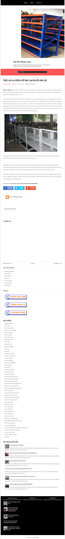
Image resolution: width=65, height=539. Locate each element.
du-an (5, 348)
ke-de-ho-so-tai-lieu (9, 355)
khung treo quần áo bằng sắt (11, 397)
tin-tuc (5, 342)
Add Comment (21, 84)
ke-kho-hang (7, 323)
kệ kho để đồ (7, 409)
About (32, 2)
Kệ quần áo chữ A (8, 374)
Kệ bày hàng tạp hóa (9, 271)
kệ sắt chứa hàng (8, 369)
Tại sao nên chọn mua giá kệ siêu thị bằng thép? (23, 183)
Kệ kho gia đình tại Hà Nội (16, 445)
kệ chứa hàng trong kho (10, 399)
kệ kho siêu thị (7, 406)
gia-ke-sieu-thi (31, 84)
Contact (38, 2)
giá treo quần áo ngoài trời (10, 385)
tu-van (5, 325)
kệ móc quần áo (8, 411)
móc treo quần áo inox (9, 434)
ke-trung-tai (7, 332)
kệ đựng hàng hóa (8, 423)
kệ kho (6, 351)
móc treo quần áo (8, 432)
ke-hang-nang (7, 358)
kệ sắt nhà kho (7, 413)
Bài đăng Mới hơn (7, 263)
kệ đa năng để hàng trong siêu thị (12, 420)
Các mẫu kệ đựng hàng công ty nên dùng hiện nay (23, 453)
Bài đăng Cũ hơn (58, 263)
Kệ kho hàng (7, 276)
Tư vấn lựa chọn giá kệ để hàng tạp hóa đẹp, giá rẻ (18, 468)
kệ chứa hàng (7, 360)
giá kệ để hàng (7, 346)
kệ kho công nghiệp (9, 362)
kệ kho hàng (7, 337)
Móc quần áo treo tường (10, 376)
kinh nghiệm (7, 365)
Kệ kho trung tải (8, 280)
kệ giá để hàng (7, 402)
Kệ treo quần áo (8, 283)
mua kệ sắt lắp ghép (9, 425)
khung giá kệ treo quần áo (10, 392)
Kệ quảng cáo (7, 285)
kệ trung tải (7, 335)
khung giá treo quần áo (9, 395)
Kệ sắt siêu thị (7, 90)
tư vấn (6, 436)
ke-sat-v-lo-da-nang (9, 330)
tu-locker (6, 367)
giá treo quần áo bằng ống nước (12, 383)
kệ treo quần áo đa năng (10, 418)
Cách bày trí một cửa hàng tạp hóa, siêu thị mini (22, 476)
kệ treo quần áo (8, 416)
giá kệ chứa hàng (8, 353)
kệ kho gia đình (8, 404)
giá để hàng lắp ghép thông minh (12, 388)
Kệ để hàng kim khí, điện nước (18, 460)
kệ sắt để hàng (7, 372)
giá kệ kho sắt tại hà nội (10, 381)
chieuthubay (36, 537)
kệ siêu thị (6, 344)
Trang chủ (32, 263)
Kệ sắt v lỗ (6, 278)
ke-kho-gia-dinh (8, 390)
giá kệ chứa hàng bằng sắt (10, 379)
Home (25, 2)
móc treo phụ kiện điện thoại (11, 430)
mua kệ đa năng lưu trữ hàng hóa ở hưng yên (15, 427)
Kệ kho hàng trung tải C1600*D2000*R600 (21, 484)
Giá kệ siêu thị (7, 273)
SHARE (7, 188)
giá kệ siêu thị (7, 339)
